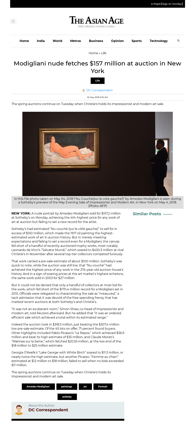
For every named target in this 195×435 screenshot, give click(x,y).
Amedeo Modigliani (38, 386)
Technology (159, 41)
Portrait (103, 386)
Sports (137, 41)
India (41, 41)
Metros (75, 41)
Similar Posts (147, 213)
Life (97, 80)
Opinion (117, 41)
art (85, 386)
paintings (67, 386)
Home (24, 41)
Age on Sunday (172, 3)
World (57, 41)
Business (96, 41)
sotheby (67, 396)
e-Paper (156, 3)
